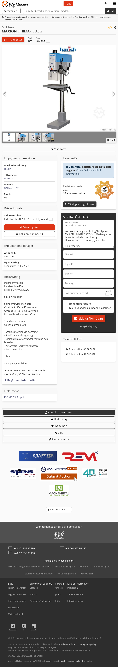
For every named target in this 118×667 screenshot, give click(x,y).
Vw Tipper (84, 566)
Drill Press (10, 169)
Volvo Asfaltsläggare (65, 566)
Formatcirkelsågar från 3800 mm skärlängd (29, 566)
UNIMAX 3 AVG (12, 188)
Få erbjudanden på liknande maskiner (90, 308)
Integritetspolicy (89, 326)
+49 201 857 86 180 (24, 548)
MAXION (8, 178)
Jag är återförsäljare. (80, 303)
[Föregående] (5, 94)
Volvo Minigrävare (67, 573)
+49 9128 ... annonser (80, 348)
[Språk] (110, 3)
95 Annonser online (74, 193)
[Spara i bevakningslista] (110, 28)
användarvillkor (79, 661)
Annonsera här (59, 509)
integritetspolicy (60, 661)
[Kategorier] (11, 11)
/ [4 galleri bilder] (111, 140)
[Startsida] (3, 17)
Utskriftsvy (59, 419)
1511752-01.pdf (14, 397)
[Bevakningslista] (105, 3)
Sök (110, 11)
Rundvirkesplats (102, 566)
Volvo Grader (87, 573)
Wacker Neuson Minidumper (39, 573)
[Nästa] (113, 94)
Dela (59, 432)
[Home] (28, 17)
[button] (114, 3)
